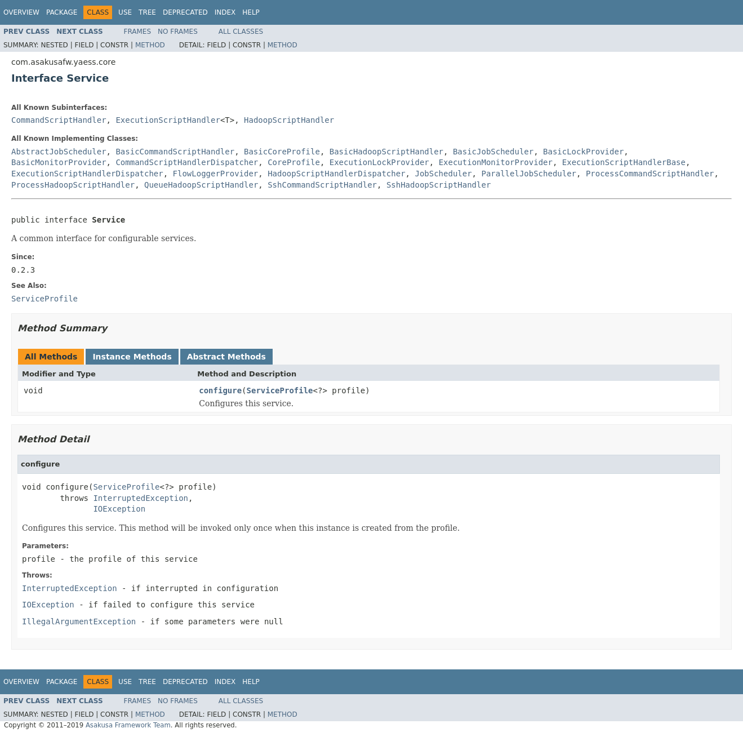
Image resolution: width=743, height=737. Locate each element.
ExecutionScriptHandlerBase (624, 162)
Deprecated (185, 12)
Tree (147, 12)
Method (150, 45)
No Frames (178, 31)
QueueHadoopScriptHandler (201, 184)
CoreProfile (294, 162)
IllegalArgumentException (79, 621)
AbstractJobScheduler (58, 151)
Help (251, 12)
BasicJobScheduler (493, 151)
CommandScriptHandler (58, 120)
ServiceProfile (280, 390)
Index (225, 12)
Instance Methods (131, 356)
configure (220, 390)
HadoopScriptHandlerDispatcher (336, 173)
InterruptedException (140, 498)
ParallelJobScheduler (528, 173)
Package (61, 12)
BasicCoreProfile (282, 151)
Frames (138, 31)
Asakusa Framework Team (128, 725)
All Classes (241, 31)
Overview (21, 12)
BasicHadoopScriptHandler (386, 151)
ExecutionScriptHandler (167, 120)
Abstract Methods (226, 356)
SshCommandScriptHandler (322, 184)
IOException (119, 508)
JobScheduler (443, 173)
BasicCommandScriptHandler (174, 151)
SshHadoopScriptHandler (438, 184)
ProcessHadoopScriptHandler (73, 184)
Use (125, 12)
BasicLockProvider (583, 151)
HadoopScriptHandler (289, 120)
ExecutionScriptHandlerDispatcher (87, 173)
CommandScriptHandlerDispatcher (186, 162)
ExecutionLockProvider (379, 162)
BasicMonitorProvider (58, 162)
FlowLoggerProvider (216, 173)
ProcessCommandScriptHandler (650, 173)
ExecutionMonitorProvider (496, 162)
